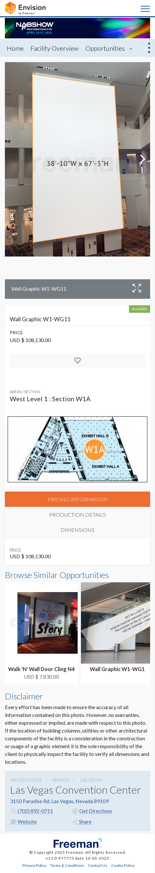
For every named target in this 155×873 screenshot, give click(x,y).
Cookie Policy (123, 865)
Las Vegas (91, 780)
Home (15, 48)
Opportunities (105, 48)
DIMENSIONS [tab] (77, 530)
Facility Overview (55, 48)
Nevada (61, 780)
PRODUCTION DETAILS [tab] (77, 514)
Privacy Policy (34, 865)
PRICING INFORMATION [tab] (78, 499)
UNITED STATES (26, 780)
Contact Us (97, 865)
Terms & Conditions (67, 865)
